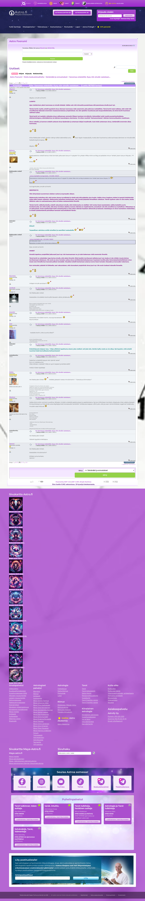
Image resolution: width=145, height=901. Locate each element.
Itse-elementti (87, 724)
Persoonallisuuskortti (90, 696)
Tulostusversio (130, 83)
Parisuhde (68, 27)
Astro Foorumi (18, 41)
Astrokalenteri (63, 12)
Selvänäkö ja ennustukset (57, 77)
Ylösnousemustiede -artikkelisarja (121, 693)
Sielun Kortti (86, 693)
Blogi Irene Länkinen (41, 724)
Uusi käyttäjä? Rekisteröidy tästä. (122, 19)
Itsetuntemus (56, 27)
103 (26, 83)
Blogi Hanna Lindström (42, 731)
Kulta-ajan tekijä (114, 691)
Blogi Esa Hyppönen (41, 714)
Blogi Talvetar (38, 721)
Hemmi (11, 444)
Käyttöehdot (84, 895)
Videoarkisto (112, 700)
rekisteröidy (50, 48)
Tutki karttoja (15, 27)
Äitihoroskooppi (15, 700)
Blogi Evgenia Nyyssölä (42, 719)
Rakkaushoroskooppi (17, 702)
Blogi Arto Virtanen (40, 726)
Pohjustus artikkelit (115, 696)
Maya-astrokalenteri (16, 759)
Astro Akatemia (63, 724)
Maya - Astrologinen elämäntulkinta (22, 761)
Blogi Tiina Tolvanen (41, 728)
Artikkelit (12, 714)
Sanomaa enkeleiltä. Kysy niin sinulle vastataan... (89, 77)
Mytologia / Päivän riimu (67, 705)
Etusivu (28, 3)
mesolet (12, 312)
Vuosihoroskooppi (89, 717)
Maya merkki (14, 712)
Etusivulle (13, 721)
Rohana (12, 150)
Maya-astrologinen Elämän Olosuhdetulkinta (26, 763)
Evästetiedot (121, 895)
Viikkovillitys (13, 689)
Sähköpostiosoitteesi (24, 875)
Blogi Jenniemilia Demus (43, 710)
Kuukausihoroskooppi (17, 691)
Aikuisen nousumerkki (17, 696)
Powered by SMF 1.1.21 (63, 482)
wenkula (12, 288)
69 (16, 83)
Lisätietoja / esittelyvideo (27, 819)
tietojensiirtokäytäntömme (44, 870)
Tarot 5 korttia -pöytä (90, 700)
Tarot (67, 3)
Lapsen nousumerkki (17, 698)
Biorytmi (36, 691)
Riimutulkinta (63, 707)
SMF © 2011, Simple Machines (81, 482)
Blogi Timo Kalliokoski (41, 705)
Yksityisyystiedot (110, 895)
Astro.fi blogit (88, 27)
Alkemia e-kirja (15, 719)
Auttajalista (13, 716)
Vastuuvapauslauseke (97, 895)
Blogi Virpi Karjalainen (41, 708)
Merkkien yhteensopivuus (19, 707)
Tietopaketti (37, 735)
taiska (11, 372)
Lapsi (78, 27)
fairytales (12, 276)
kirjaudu (42, 48)
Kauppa (111, 702)
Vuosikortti (86, 698)
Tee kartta (37, 742)
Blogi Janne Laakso (40, 712)
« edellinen (124, 81)
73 (23, 83)
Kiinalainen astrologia (94, 3)
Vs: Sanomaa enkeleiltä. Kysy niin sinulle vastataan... (53, 89)
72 (21, 83)
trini (10, 324)
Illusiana (12, 397)
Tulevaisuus (42, 27)
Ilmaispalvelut (29, 27)
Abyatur (12, 89)
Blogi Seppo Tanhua (41, 701)
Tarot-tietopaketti (88, 691)
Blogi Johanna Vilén (41, 703)
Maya (55, 3)
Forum (35, 733)
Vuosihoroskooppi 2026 (18, 693)
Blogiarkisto (112, 698)
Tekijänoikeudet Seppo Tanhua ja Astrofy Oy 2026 (34, 895)
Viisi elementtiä (88, 722)
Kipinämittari (14, 705)
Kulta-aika (116, 3)
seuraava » (131, 81)
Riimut (78, 3)
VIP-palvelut (104, 27)
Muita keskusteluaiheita (34, 77)
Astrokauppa (81, 12)
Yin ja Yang (86, 719)
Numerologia (42, 3)
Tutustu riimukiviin (65, 712)
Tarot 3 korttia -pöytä (90, 702)
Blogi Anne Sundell (40, 717)
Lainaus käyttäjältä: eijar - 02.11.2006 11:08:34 (41, 239)
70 (17, 83)
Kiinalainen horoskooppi (18, 709)
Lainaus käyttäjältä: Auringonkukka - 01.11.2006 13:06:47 (44, 176)
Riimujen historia (64, 710)
